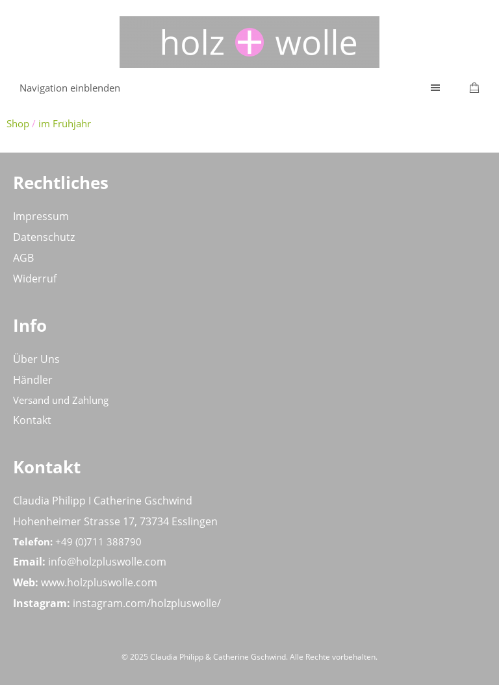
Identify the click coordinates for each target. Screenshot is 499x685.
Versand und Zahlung (61, 399)
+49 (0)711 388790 (98, 541)
